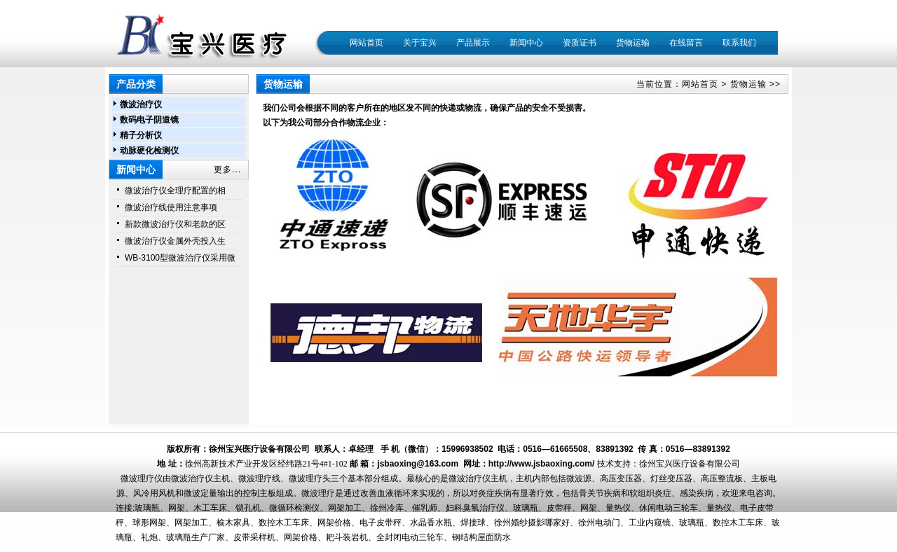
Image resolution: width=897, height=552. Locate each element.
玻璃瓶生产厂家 (195, 537)
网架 (176, 508)
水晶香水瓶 (431, 522)
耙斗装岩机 (347, 537)
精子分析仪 (141, 135)
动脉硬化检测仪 (149, 151)
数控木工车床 (284, 522)
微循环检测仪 (294, 508)
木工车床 (210, 508)
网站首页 (366, 43)
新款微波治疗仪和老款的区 (175, 224)
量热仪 (618, 508)
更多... (227, 169)
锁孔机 (248, 508)
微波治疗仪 (141, 104)
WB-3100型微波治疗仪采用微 (180, 258)
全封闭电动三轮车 (410, 537)
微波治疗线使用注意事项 (171, 207)
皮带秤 (559, 508)
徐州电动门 (599, 522)
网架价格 (334, 522)
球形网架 (149, 522)
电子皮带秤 (381, 522)
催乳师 (424, 508)
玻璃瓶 (147, 508)
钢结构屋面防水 (481, 537)
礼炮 (149, 537)
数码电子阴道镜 (149, 120)
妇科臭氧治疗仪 (475, 508)
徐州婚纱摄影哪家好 (532, 522)
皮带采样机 (254, 537)
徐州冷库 (387, 508)
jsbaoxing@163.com (417, 464)
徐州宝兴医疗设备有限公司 (689, 464)
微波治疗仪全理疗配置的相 (175, 190)
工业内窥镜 (650, 522)
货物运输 (748, 84)
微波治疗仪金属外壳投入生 (175, 241)
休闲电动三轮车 (668, 508)
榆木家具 (233, 522)
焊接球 (473, 522)
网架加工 (345, 508)
